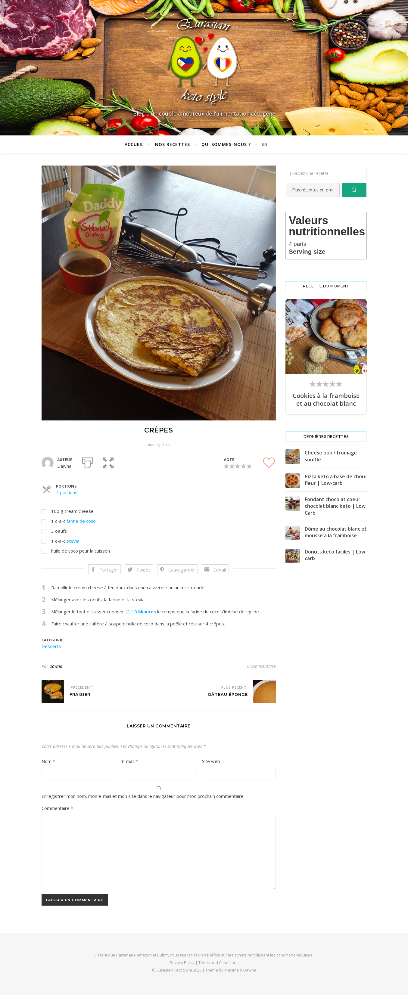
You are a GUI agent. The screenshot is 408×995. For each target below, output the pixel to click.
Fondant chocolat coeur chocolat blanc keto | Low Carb (335, 506)
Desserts (51, 646)
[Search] (354, 190)
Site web (211, 761)
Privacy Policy (182, 962)
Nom (48, 761)
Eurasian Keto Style (174, 970)
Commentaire (57, 808)
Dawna (55, 666)
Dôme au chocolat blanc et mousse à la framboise (336, 532)
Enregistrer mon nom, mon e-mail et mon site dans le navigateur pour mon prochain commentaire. (143, 796)
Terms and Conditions (218, 962)
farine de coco (81, 521)
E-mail (219, 570)
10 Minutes (141, 612)
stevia (73, 541)
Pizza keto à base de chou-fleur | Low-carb (336, 479)
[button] (108, 462)
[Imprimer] (87, 462)
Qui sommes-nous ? (226, 144)
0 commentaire (261, 666)
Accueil (134, 144)
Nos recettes (172, 144)
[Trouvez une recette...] (326, 173)
